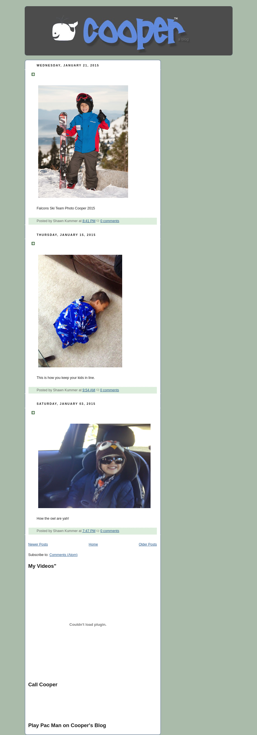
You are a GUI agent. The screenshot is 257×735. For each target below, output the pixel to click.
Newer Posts (38, 544)
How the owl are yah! (64, 412)
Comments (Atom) (63, 555)
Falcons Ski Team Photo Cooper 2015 (86, 73)
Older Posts (148, 544)
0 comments (109, 221)
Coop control (54, 243)
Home (93, 544)
